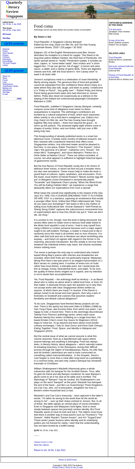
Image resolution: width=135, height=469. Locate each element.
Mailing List (7, 88)
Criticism (6, 57)
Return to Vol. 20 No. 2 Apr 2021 (50, 450)
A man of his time (116, 40)
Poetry (5, 51)
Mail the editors (41, 444)
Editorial (6, 49)
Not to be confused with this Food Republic (121, 67)
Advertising (7, 90)
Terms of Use (70, 467)
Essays (5, 55)
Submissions (8, 84)
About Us (6, 76)
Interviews (7, 59)
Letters (5, 65)
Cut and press (115, 29)
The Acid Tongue (9, 63)
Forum (5, 80)
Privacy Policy (58, 467)
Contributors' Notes (10, 86)
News (5, 78)
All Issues (7, 34)
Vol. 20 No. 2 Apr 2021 (12, 30)
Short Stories (8, 53)
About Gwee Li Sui (43, 442)
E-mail (5, 94)
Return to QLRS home (68, 460)
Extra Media (7, 61)
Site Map (6, 92)
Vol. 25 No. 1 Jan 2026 (12, 24)
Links (5, 82)
